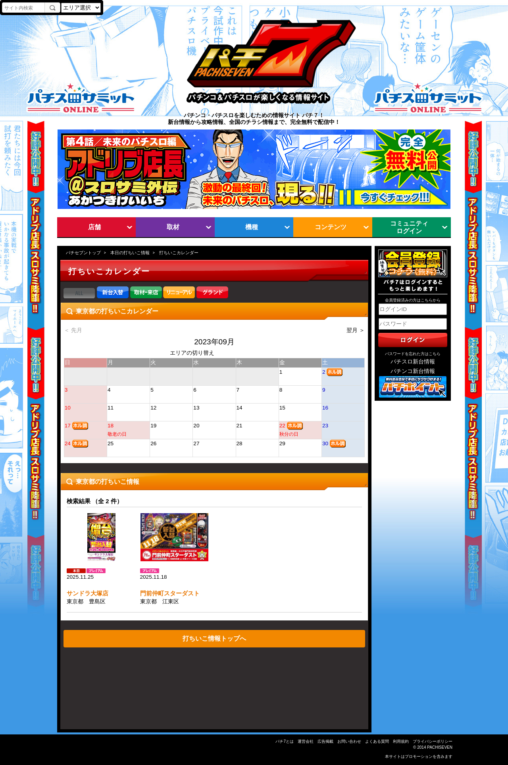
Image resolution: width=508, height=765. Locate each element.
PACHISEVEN (439, 747)
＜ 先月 (73, 330)
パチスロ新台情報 (413, 362)
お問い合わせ (349, 741)
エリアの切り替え (192, 353)
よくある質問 (377, 741)
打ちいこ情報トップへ (214, 638)
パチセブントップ (83, 252)
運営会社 (306, 741)
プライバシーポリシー (432, 741)
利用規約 (401, 741)
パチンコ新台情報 (413, 371)
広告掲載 (325, 741)
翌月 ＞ (355, 330)
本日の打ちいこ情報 (130, 252)
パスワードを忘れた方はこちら (413, 354)
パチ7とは (284, 741)
